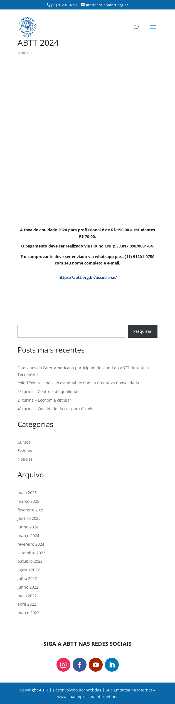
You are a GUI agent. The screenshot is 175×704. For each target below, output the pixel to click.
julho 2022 (27, 578)
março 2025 (28, 501)
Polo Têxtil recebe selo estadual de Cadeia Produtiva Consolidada (78, 382)
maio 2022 (27, 595)
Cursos (24, 442)
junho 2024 (28, 527)
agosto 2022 (29, 569)
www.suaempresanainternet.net (87, 696)
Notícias (25, 52)
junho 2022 (28, 587)
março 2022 (28, 612)
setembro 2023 (31, 552)
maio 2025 (27, 492)
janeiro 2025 (29, 518)
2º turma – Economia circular (44, 400)
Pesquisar (142, 331)
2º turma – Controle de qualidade (49, 391)
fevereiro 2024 (31, 544)
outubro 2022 (30, 561)
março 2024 (28, 535)
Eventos (25, 450)
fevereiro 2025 (31, 510)
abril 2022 (27, 604)
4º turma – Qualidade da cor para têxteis (55, 408)
